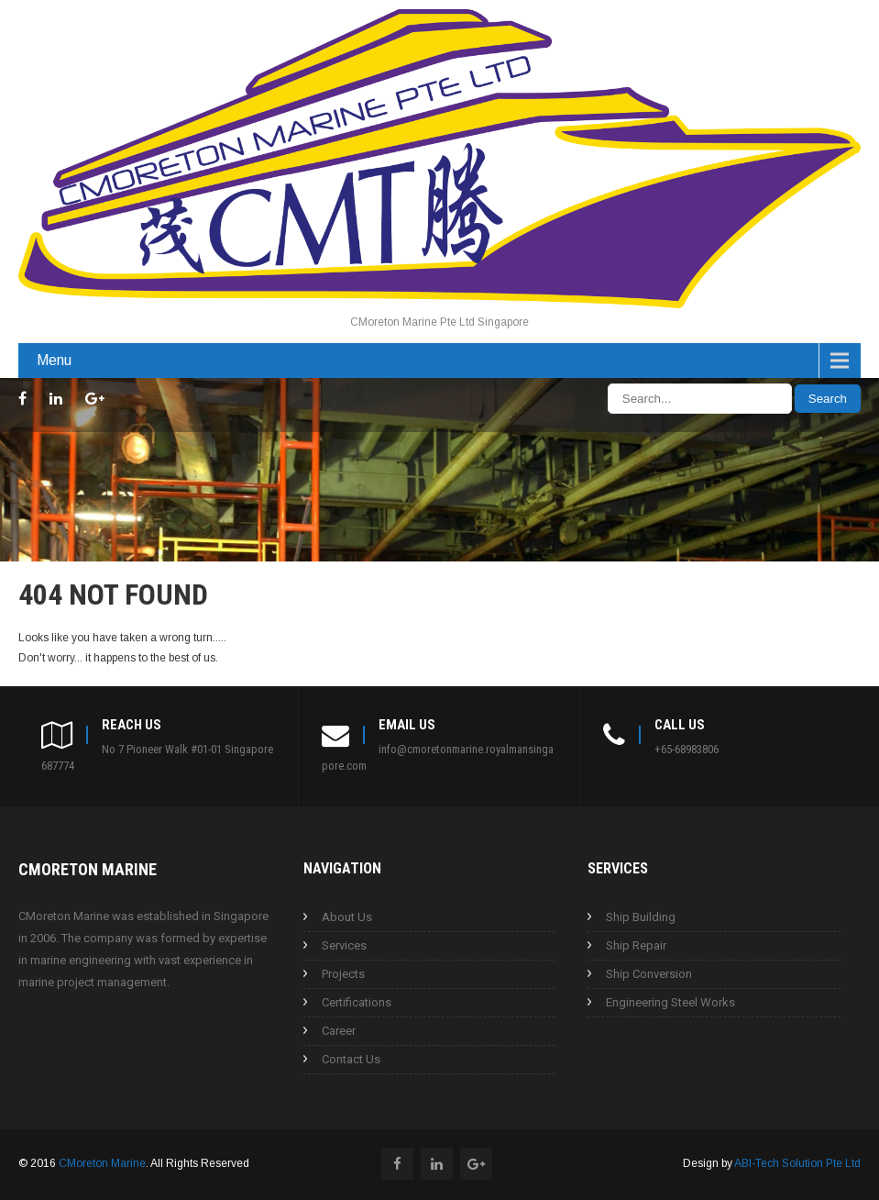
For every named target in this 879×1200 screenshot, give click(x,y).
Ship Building (641, 917)
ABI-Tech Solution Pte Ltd (797, 1163)
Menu (54, 360)
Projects (343, 974)
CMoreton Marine (102, 1163)
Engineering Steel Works (670, 1002)
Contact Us (351, 1059)
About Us (347, 917)
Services (344, 945)
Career (339, 1031)
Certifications (356, 1002)
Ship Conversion (649, 974)
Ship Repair (636, 945)
